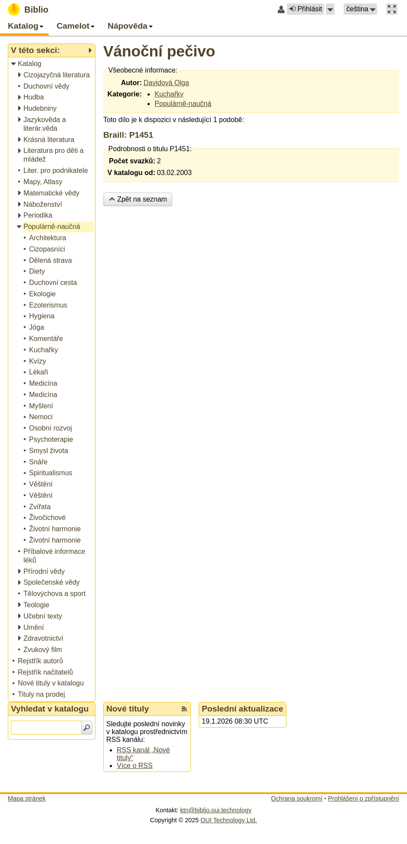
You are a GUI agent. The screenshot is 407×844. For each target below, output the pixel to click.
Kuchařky (169, 94)
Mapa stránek (27, 798)
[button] (330, 9)
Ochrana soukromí (296, 798)
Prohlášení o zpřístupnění (363, 798)
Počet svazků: (132, 161)
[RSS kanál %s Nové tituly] (184, 709)
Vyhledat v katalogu (50, 708)
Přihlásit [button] (305, 9)
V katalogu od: (131, 172)
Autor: (131, 82)
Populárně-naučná (182, 103)
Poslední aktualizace (242, 708)
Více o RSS (135, 765)
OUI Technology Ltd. (228, 820)
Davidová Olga (166, 82)
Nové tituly (127, 708)
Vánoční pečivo (159, 51)
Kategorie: (125, 94)
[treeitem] (52, 64)
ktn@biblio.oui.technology (215, 810)
